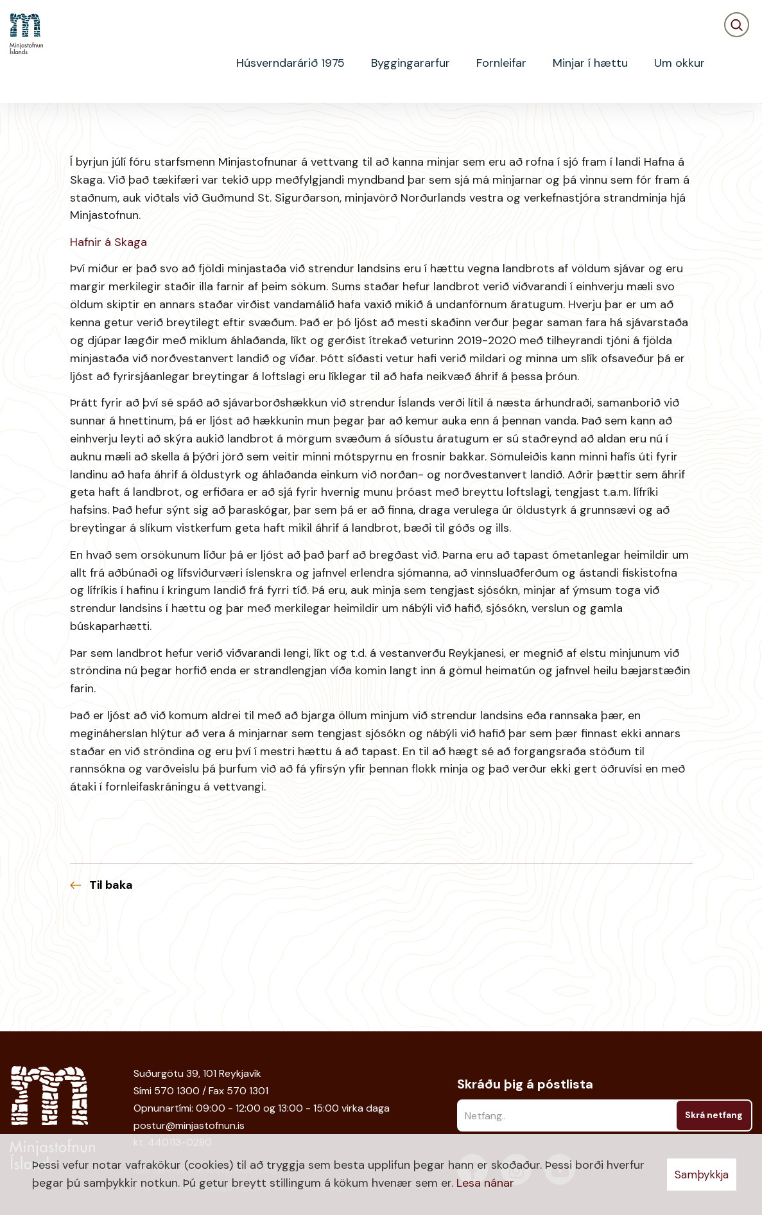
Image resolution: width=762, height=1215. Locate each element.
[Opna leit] (736, 63)
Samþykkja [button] (702, 1174)
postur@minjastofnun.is (189, 1125)
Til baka (111, 987)
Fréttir (61, 125)
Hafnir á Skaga (108, 345)
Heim (20, 125)
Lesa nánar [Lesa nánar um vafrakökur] (485, 1183)
